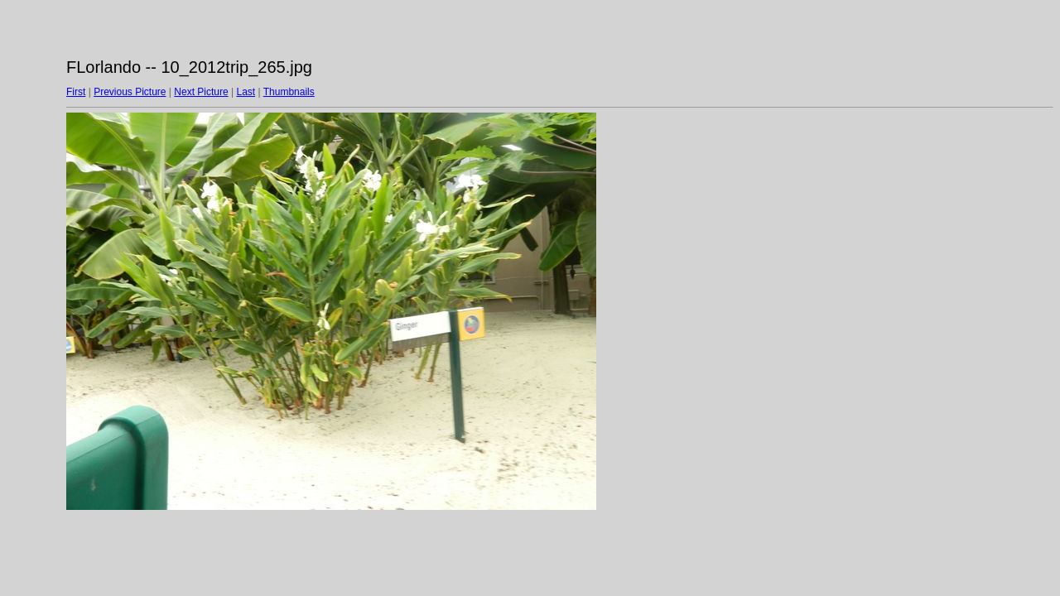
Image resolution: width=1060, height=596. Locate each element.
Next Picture (201, 92)
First (75, 92)
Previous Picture (130, 92)
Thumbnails (289, 92)
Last (245, 92)
